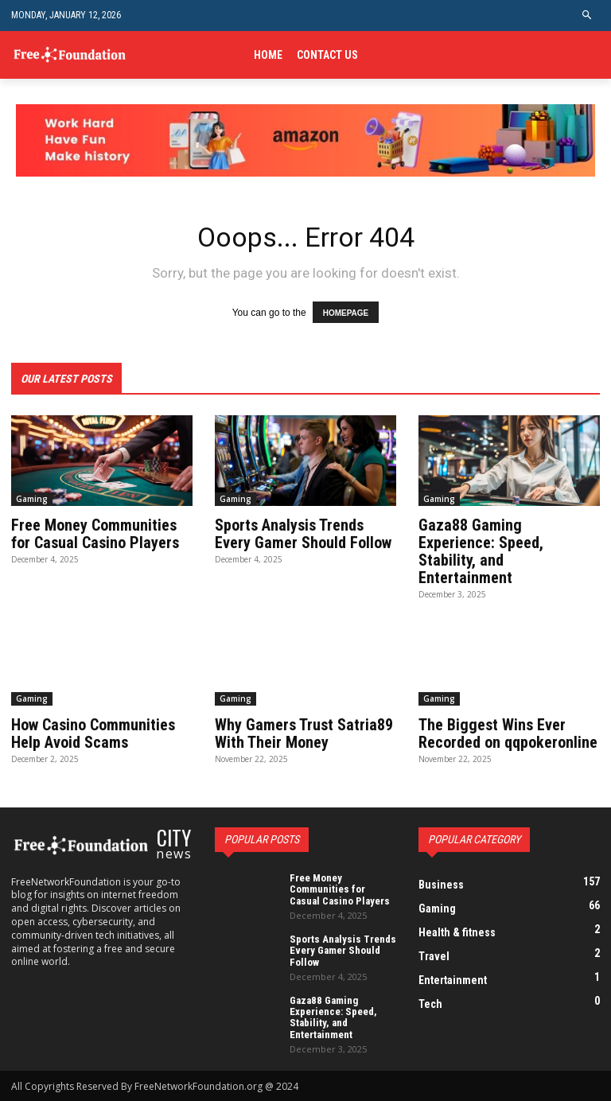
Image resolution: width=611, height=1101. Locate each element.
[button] (587, 15)
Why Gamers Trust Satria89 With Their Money (304, 733)
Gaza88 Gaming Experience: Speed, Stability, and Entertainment (480, 551)
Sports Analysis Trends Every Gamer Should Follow (303, 533)
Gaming (32, 498)
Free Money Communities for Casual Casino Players (95, 533)
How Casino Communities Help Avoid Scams (93, 733)
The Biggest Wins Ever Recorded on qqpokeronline (507, 733)
